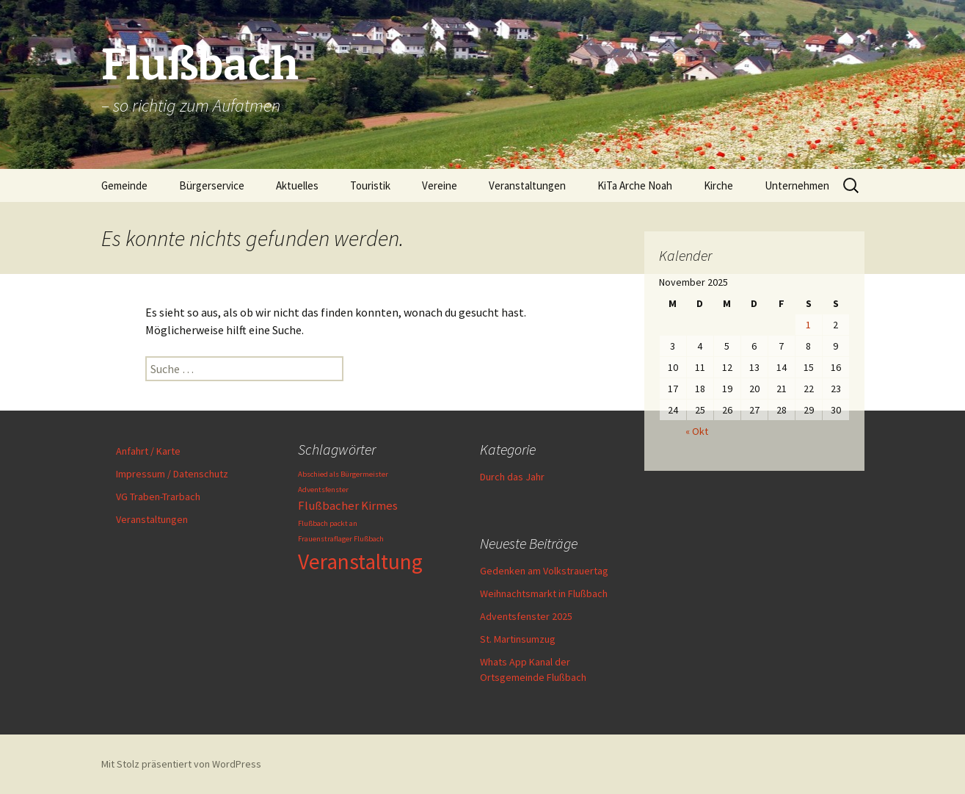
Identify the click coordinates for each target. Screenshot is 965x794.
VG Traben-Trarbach (158, 496)
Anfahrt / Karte (148, 451)
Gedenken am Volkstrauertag (544, 570)
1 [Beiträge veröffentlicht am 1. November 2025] (808, 324)
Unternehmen (797, 185)
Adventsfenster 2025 (526, 616)
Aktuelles (297, 185)
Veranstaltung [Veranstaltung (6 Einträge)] (360, 561)
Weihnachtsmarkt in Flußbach (544, 593)
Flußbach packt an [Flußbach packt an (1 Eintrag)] (327, 523)
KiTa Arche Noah (634, 185)
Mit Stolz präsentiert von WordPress (181, 763)
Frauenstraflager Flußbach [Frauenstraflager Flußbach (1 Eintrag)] (341, 539)
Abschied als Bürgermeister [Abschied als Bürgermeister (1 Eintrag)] (343, 474)
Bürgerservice (211, 185)
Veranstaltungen (527, 185)
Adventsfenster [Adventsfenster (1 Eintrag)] (323, 489)
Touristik (370, 185)
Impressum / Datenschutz (172, 473)
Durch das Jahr (512, 476)
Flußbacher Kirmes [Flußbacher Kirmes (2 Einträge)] (348, 505)
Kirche (718, 185)
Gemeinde (124, 185)
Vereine (439, 185)
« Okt (696, 431)
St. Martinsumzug (518, 639)
